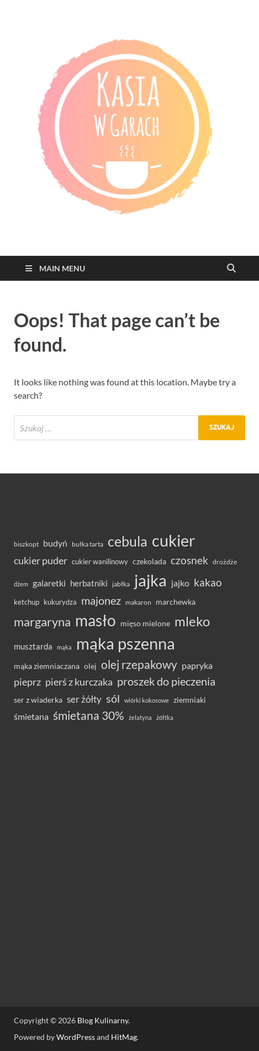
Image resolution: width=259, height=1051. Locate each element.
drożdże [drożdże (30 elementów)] (225, 562)
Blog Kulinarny (102, 1020)
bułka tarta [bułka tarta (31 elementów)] (87, 544)
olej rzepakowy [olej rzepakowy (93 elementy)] (139, 664)
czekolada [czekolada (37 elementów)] (149, 561)
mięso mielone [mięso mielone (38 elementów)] (145, 623)
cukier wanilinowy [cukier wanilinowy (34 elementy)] (100, 561)
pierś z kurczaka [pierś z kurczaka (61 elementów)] (79, 682)
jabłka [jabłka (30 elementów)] (121, 584)
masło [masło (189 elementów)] (95, 620)
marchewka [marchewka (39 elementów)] (175, 601)
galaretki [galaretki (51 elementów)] (49, 583)
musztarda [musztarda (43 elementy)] (33, 646)
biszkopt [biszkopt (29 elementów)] (26, 544)
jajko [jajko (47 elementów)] (180, 583)
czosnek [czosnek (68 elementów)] (189, 560)
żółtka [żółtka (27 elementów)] (164, 717)
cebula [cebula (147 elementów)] (127, 541)
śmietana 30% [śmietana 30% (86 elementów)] (88, 715)
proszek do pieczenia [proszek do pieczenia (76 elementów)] (166, 681)
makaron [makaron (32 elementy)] (138, 602)
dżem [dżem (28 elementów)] (21, 584)
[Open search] (231, 268)
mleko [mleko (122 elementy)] (192, 621)
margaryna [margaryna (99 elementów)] (42, 621)
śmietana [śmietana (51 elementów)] (31, 716)
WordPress (75, 1037)
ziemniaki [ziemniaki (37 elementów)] (189, 699)
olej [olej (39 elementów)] (90, 666)
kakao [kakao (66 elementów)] (208, 582)
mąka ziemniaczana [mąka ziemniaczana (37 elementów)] (47, 666)
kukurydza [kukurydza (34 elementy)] (60, 601)
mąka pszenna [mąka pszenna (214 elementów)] (125, 643)
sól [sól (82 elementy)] (113, 698)
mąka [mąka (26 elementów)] (64, 647)
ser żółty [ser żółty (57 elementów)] (84, 699)
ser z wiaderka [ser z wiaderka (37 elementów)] (38, 699)
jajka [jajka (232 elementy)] (150, 580)
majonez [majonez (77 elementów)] (101, 600)
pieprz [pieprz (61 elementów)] (27, 682)
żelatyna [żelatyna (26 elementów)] (140, 717)
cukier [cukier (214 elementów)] (173, 540)
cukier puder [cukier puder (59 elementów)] (40, 560)
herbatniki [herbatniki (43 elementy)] (89, 583)
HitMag (124, 1037)
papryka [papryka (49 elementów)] (197, 665)
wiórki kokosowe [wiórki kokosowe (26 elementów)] (146, 700)
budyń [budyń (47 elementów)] (55, 543)
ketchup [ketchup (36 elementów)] (26, 601)
